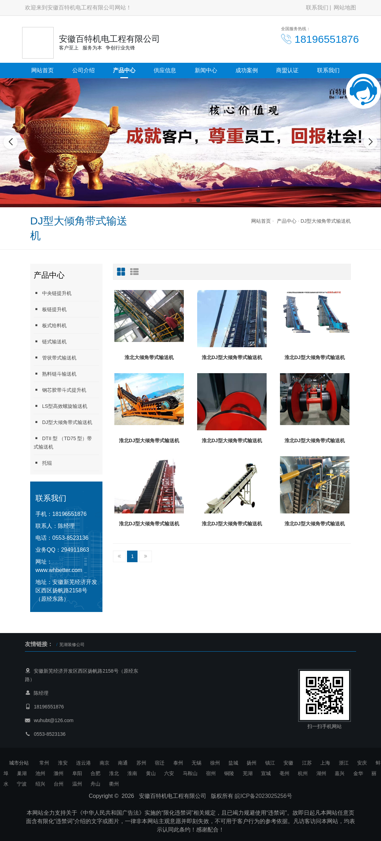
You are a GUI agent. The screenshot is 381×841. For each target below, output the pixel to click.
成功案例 (246, 70)
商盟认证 (287, 70)
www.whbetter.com (58, 570)
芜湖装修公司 (72, 644)
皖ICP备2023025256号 (263, 796)
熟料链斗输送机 (55, 374)
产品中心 (124, 70)
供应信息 (165, 70)
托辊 (43, 463)
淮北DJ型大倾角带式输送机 (232, 357)
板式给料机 (50, 325)
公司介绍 (83, 70)
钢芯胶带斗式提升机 (60, 390)
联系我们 (317, 8)
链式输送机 (50, 341)
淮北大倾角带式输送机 (149, 357)
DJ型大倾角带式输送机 (326, 221)
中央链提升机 (53, 293)
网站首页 (42, 70)
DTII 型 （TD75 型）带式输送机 (63, 442)
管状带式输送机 (55, 358)
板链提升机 (50, 309)
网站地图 (345, 8)
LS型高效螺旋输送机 (60, 406)
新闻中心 (206, 70)
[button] (183, 200)
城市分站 (19, 763)
